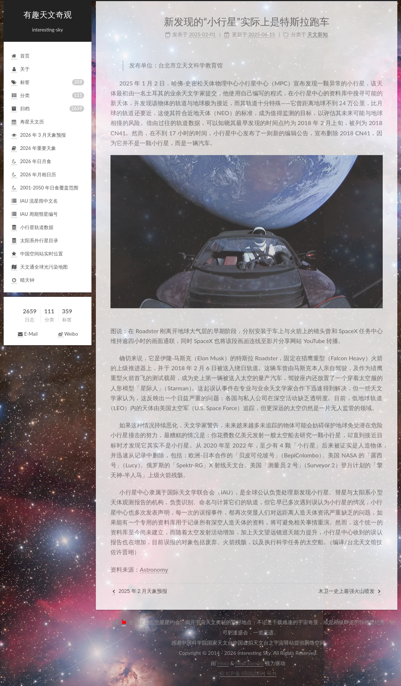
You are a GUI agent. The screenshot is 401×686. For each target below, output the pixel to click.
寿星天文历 (27, 122)
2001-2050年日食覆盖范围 (44, 188)
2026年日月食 (31, 161)
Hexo (223, 663)
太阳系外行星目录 (34, 240)
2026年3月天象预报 (38, 135)
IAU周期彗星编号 (34, 214)
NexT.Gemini (249, 663)
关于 (20, 69)
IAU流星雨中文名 (34, 201)
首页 (20, 56)
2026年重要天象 (33, 148)
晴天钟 (22, 280)
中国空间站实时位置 (37, 254)
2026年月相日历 (33, 175)
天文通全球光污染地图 (39, 267)
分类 (47, 95)
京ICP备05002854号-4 (248, 673)
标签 (47, 82)
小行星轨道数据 (32, 227)
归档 (47, 109)
